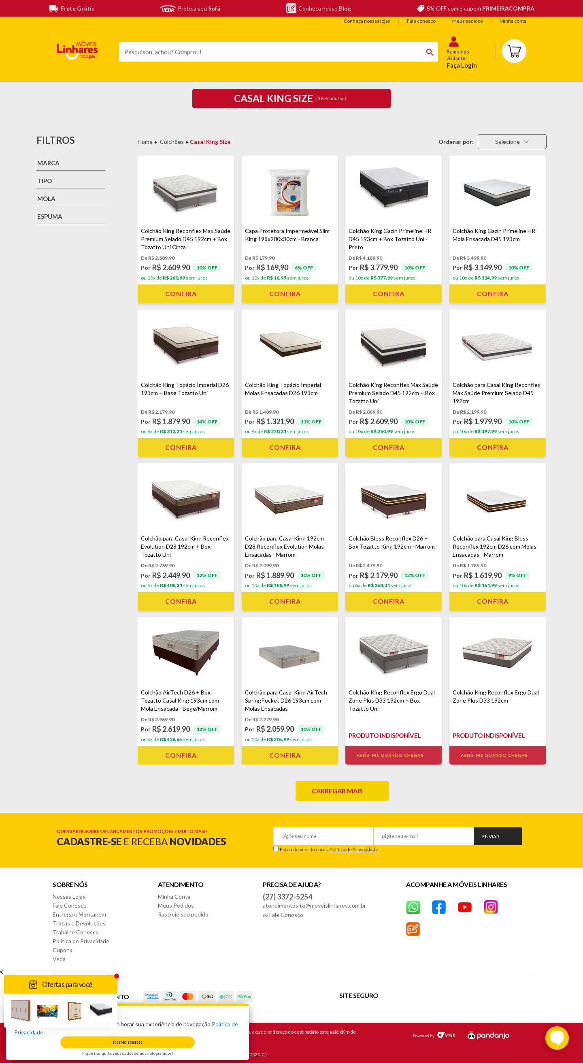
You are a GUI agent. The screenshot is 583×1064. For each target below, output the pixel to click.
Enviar (490, 836)
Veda (59, 958)
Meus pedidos (467, 21)
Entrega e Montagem (79, 914)
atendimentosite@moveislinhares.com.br (314, 905)
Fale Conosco (70, 905)
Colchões (172, 141)
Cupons (62, 949)
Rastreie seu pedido (183, 914)
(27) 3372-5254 (287, 896)
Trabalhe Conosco (76, 932)
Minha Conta (174, 896)
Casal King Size (210, 141)
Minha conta (513, 21)
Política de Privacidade (354, 849)
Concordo (128, 1042)
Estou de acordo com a (329, 849)
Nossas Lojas (69, 896)
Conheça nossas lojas (367, 21)
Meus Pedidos (176, 905)
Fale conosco (421, 21)
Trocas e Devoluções (79, 923)
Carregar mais (337, 791)
